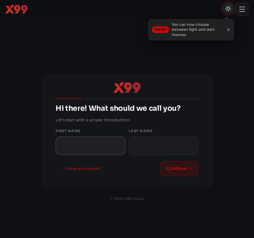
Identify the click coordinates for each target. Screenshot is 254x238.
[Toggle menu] (242, 9)
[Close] (228, 29)
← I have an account (80, 168)
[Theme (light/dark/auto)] (228, 9)
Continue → (179, 168)
